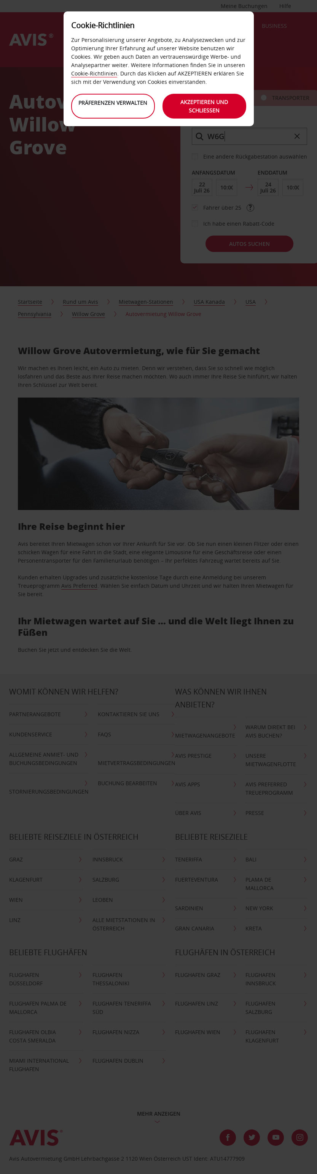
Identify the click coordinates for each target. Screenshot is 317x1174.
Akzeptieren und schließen (204, 106)
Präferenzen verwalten (112, 102)
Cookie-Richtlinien (94, 73)
